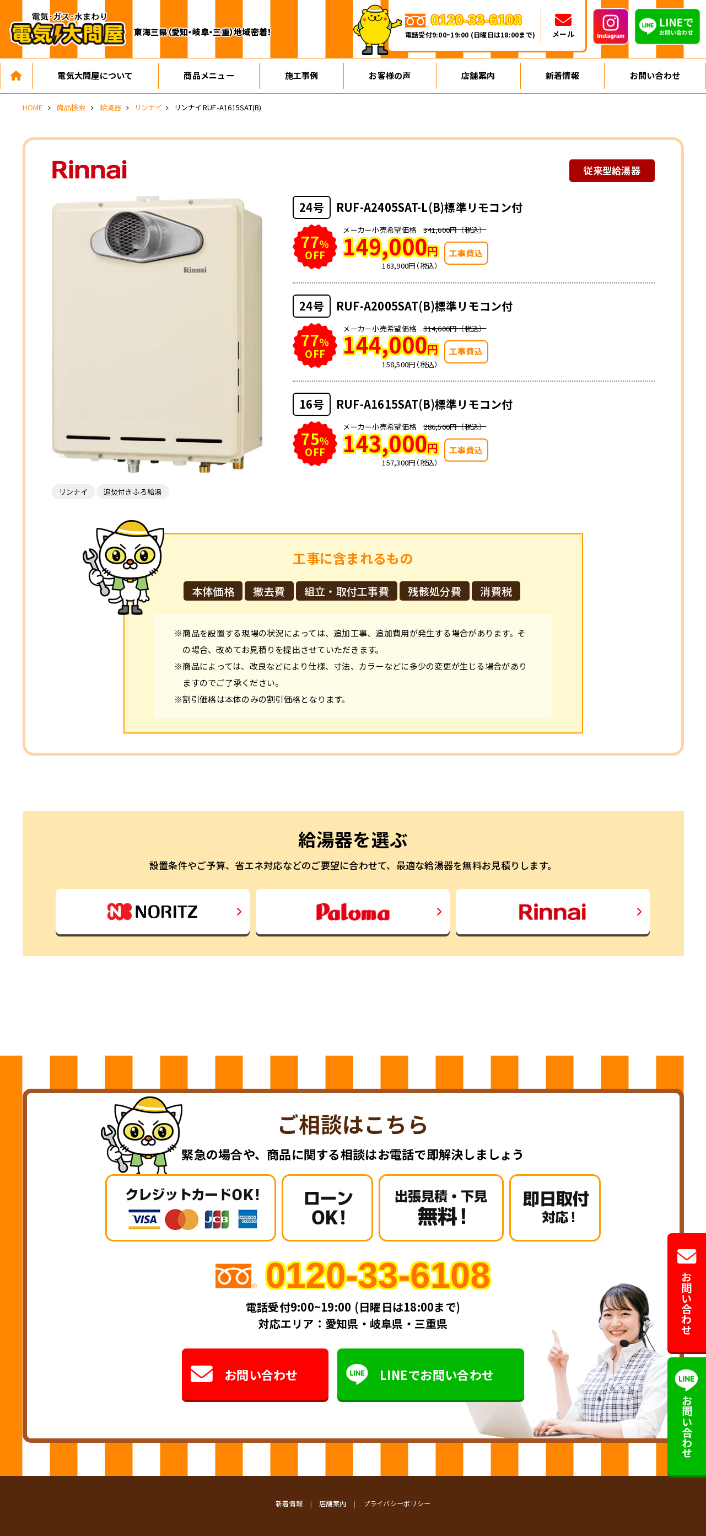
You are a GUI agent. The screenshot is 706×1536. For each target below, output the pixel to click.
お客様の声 (390, 75)
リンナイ (148, 107)
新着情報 (562, 75)
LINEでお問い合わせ (420, 1374)
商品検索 (71, 107)
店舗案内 (478, 75)
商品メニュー (209, 75)
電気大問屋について (95, 75)
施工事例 (302, 75)
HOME (33, 107)
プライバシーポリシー (397, 1503)
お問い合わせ (655, 75)
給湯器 (111, 107)
